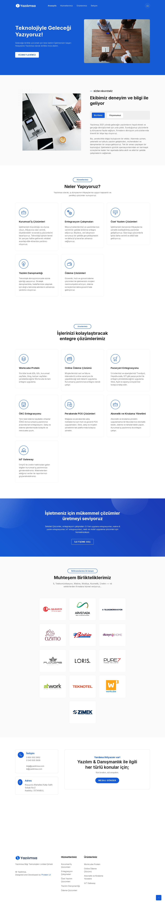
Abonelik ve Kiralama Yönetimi (93, 877)
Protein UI (46, 875)
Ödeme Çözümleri (69, 890)
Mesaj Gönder (107, 780)
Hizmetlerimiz (66, 5)
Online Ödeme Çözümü (90, 870)
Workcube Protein (92, 864)
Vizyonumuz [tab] (115, 115)
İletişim (94, 5)
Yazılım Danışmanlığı (70, 886)
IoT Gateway (90, 883)
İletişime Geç (82, 542)
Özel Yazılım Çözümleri (66, 880)
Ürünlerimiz (82, 5)
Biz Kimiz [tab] (98, 115)
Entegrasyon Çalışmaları (67, 873)
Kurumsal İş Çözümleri (66, 866)
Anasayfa (52, 5)
